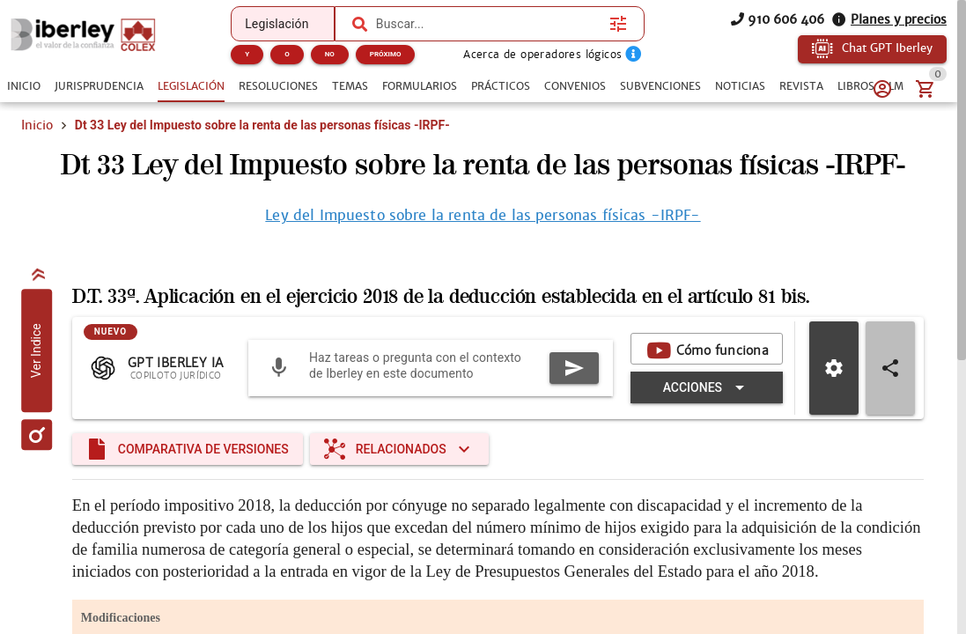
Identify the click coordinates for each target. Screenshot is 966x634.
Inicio (37, 125)
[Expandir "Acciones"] (706, 387)
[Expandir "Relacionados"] (399, 449)
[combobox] (488, 23)
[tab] (24, 86)
